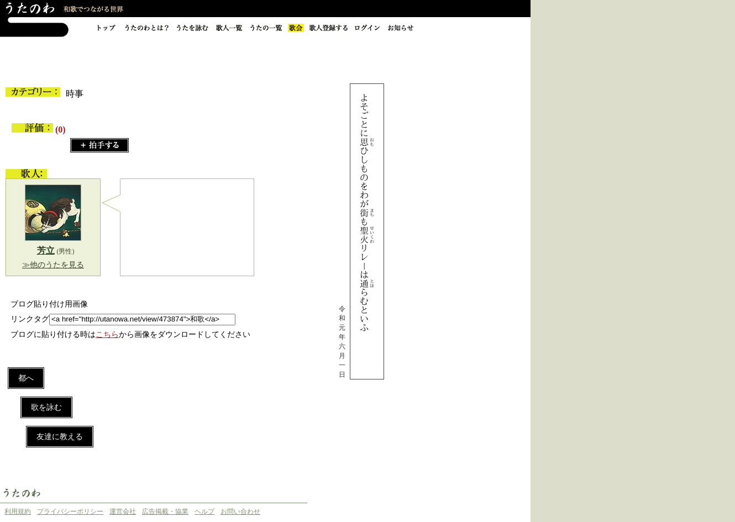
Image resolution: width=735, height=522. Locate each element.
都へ (26, 378)
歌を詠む (46, 407)
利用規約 (17, 511)
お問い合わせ (240, 511)
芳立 (46, 250)
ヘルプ (204, 511)
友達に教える (59, 437)
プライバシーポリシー (70, 511)
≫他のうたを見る (53, 265)
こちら (107, 334)
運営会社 (122, 511)
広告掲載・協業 (165, 511)
